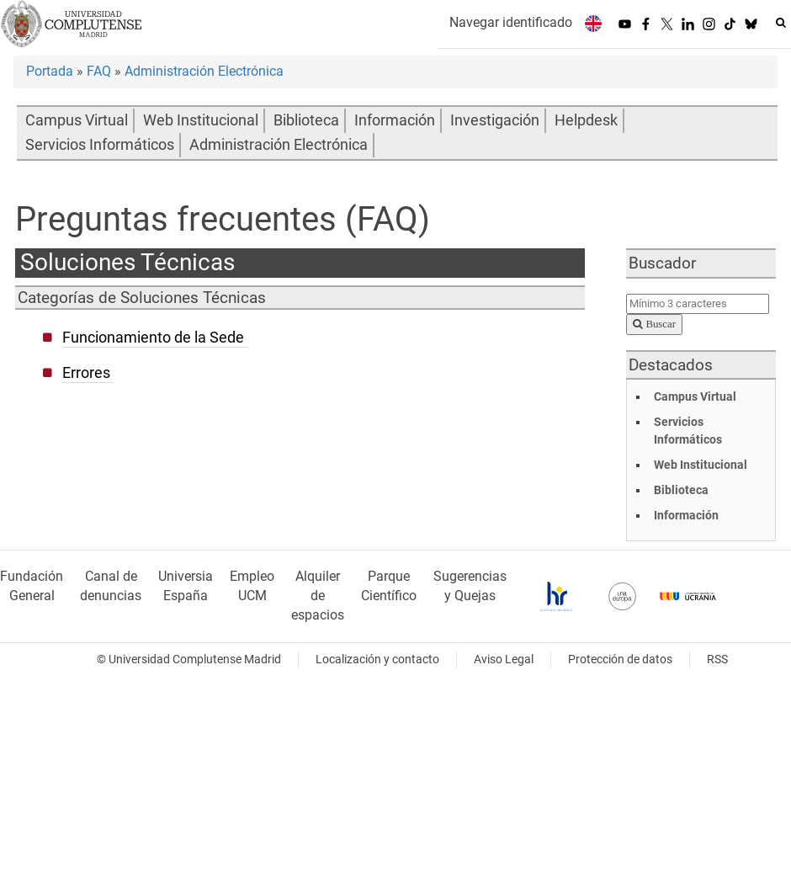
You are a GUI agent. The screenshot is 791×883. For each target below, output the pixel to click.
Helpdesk (586, 120)
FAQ (99, 71)
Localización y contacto (377, 659)
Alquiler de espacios (317, 595)
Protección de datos (620, 659)
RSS (717, 659)
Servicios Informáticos (99, 144)
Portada (49, 71)
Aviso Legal (504, 659)
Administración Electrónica (204, 71)
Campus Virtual (76, 120)
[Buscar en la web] (781, 22)
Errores (86, 373)
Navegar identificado (510, 22)
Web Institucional (200, 120)
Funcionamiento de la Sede (153, 337)
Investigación (494, 120)
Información (394, 120)
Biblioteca (306, 120)
